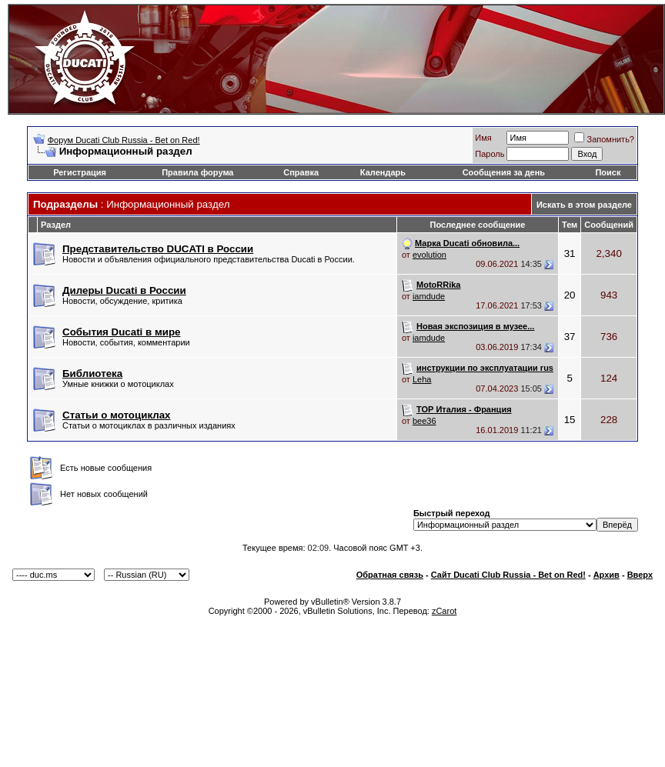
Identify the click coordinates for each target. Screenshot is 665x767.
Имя (483, 137)
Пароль (489, 153)
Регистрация (79, 172)
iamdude (429, 296)
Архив (606, 574)
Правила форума (197, 172)
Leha (422, 379)
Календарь (383, 172)
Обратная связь (389, 574)
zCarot (444, 610)
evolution (429, 254)
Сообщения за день (504, 172)
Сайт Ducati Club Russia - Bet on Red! (508, 574)
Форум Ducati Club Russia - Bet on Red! (124, 140)
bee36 (424, 420)
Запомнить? (604, 139)
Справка (301, 172)
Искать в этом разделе (584, 204)
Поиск (607, 172)
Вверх (640, 574)
